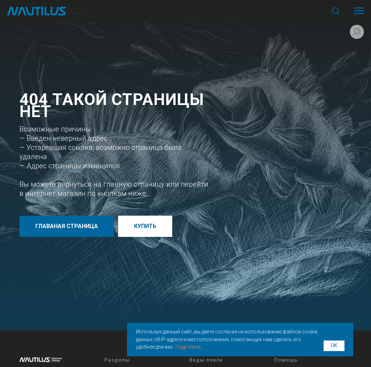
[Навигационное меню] (359, 10)
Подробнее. (188, 347)
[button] (335, 10)
